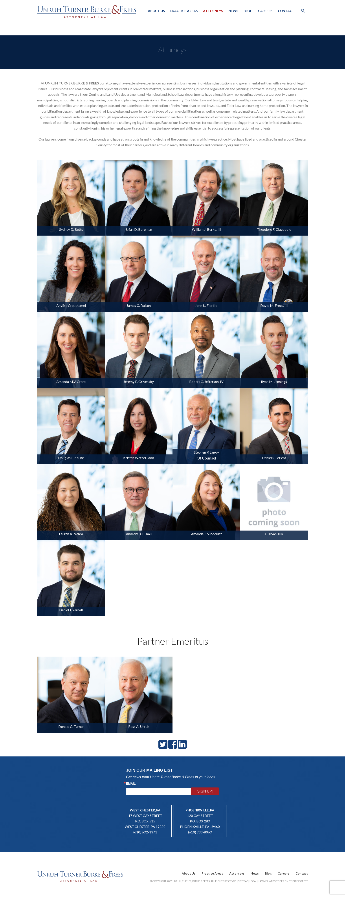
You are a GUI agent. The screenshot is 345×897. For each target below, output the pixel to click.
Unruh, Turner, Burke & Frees (86, 11)
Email (131, 783)
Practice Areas (184, 11)
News (233, 11)
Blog (248, 11)
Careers (265, 11)
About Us (156, 11)
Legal (253, 881)
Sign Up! (205, 791)
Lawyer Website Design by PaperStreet (283, 881)
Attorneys (213, 11)
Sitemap (243, 881)
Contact (286, 11)
